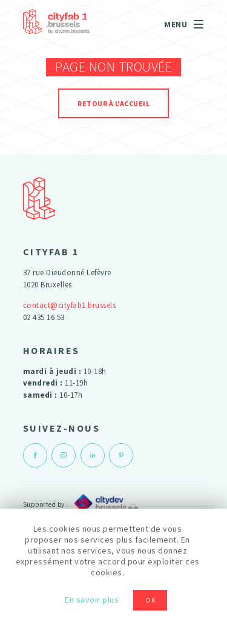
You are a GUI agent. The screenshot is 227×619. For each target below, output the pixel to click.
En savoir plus (92, 599)
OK (150, 600)
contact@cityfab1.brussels (69, 305)
